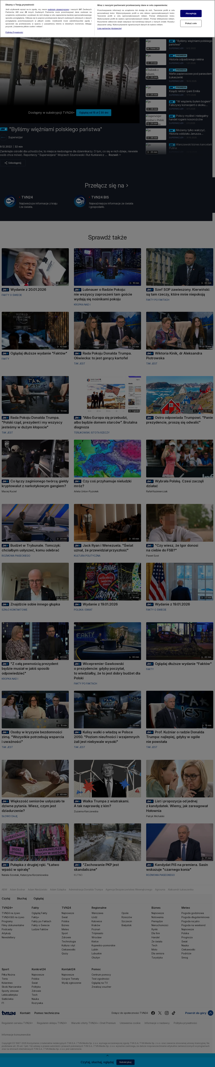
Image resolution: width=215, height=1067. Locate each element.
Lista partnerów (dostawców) (109, 21)
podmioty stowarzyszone (58, 2)
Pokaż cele (191, 16)
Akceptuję (191, 6)
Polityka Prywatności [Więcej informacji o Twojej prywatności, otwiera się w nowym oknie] (14, 25)
